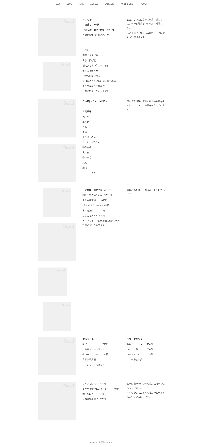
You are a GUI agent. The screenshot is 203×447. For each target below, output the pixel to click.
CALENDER (110, 4)
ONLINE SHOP (127, 4)
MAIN (58, 4)
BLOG (69, 4)
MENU (81, 4)
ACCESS (94, 4)
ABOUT (144, 4)
